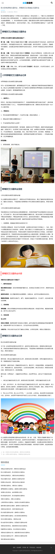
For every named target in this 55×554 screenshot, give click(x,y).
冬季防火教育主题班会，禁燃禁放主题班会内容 (18, 454)
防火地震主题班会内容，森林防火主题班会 (13, 512)
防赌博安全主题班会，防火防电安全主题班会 (13, 529)
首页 (14, 547)
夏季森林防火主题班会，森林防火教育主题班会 (14, 489)
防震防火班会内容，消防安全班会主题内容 (13, 482)
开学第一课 (25, 547)
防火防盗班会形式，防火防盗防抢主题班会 (13, 495)
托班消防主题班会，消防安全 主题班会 (11, 485)
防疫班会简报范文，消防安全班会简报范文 (13, 475)
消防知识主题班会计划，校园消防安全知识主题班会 (15, 532)
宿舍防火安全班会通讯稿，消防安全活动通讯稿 (18, 452)
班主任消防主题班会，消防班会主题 (11, 519)
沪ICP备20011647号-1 (37, 550)
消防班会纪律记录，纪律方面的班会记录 (12, 509)
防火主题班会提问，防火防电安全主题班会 (13, 472)
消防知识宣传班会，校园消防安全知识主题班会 (14, 526)
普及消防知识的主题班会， (8, 539)
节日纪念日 (32, 547)
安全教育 (19, 547)
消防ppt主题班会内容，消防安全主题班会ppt (13, 469)
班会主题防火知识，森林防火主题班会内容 (13, 479)
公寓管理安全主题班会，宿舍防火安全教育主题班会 (15, 502)
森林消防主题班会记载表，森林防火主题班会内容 (14, 505)
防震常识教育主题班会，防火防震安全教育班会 (14, 515)
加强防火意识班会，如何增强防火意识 (11, 492)
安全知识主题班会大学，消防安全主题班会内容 (14, 536)
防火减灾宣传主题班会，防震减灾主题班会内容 (14, 522)
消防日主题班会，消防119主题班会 (10, 499)
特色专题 (38, 547)
